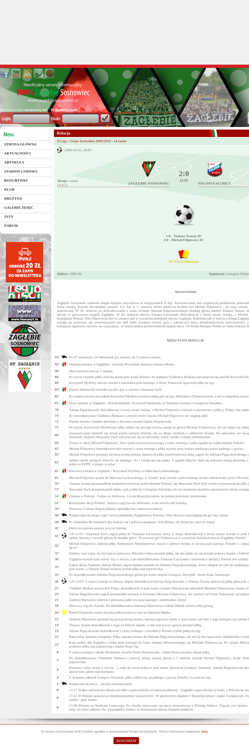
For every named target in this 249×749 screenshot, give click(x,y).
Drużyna (13, 198)
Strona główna (20, 144)
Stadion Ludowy (21, 171)
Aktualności (17, 153)
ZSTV (9, 216)
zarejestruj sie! (36, 109)
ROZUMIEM (126, 741)
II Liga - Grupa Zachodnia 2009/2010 (84, 141)
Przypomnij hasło (64, 109)
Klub (9, 189)
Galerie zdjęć (18, 207)
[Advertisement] (124, 32)
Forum (11, 225)
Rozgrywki (16, 180)
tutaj (204, 731)
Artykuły (14, 162)
